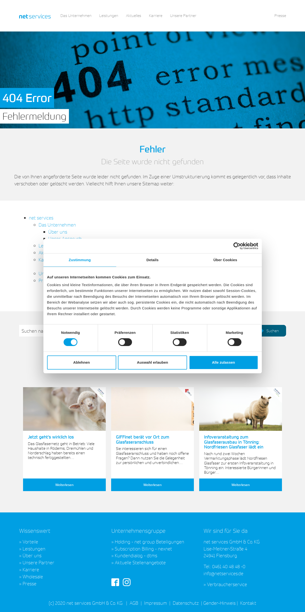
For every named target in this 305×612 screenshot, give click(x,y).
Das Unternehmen (57, 225)
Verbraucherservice (227, 584)
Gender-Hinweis (219, 603)
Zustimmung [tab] (80, 260)
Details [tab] (153, 260)
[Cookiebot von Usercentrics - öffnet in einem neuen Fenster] (237, 246)
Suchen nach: (35, 331)
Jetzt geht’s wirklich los (51, 436)
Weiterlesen (64, 484)
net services (41, 217)
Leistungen (34, 548)
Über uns (57, 232)
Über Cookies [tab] (225, 260)
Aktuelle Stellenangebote (140, 562)
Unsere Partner (38, 562)
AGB (134, 603)
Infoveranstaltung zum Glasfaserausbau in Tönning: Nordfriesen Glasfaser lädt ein (233, 442)
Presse (29, 583)
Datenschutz (186, 603)
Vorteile (30, 541)
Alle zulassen (223, 362)
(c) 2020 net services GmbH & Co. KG (86, 603)
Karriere (31, 569)
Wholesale (33, 576)
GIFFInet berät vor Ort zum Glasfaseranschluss (142, 439)
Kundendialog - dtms (136, 555)
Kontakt (247, 603)
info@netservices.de (223, 573)
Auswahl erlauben (152, 362)
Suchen (269, 331)
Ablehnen (81, 362)
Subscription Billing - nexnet (143, 548)
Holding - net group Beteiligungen (149, 541)
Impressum (155, 603)
